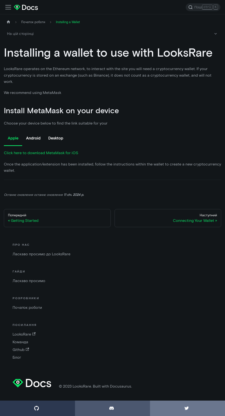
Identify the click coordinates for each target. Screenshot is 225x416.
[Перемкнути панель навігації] (8, 7)
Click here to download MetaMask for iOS (41, 153)
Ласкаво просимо (29, 280)
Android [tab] (33, 138)
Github (21, 349)
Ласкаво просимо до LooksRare (41, 254)
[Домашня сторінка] (8, 22)
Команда (20, 342)
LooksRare (24, 334)
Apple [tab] (13, 138)
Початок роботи (27, 307)
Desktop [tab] (55, 138)
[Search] (203, 7)
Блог (17, 357)
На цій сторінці (20, 33)
